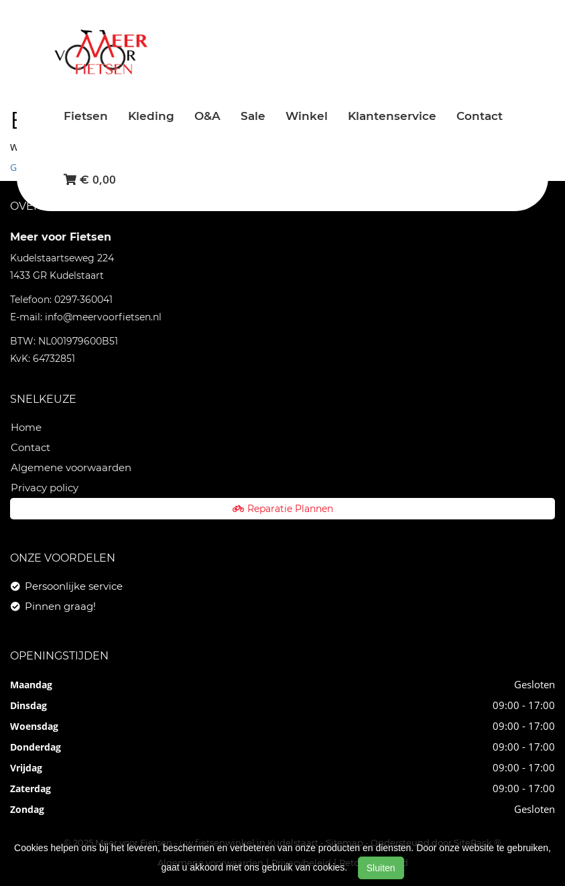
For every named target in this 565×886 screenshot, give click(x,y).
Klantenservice (392, 116)
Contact (479, 116)
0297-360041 (83, 300)
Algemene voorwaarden (71, 467)
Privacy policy (44, 487)
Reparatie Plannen (283, 509)
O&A (207, 116)
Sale (253, 116)
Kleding (151, 116)
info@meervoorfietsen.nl (103, 317)
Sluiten (381, 868)
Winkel (307, 116)
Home (26, 427)
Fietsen (86, 116)
